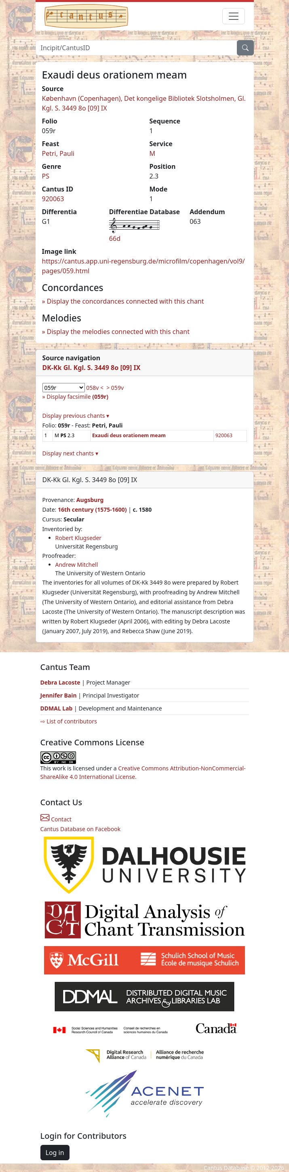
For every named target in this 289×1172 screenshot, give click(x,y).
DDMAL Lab (56, 708)
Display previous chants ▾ (76, 415)
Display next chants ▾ (70, 453)
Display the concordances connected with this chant (125, 301)
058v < (94, 387)
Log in (55, 1152)
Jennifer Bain (59, 695)
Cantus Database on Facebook (80, 829)
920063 (53, 198)
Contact (56, 819)
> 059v (115, 387)
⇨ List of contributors (68, 721)
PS (45, 176)
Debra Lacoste (60, 682)
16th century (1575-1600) (92, 509)
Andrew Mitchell (76, 564)
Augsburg (90, 500)
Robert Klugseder (78, 538)
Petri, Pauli (58, 153)
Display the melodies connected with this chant (118, 331)
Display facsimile (77, 396)
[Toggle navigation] (233, 16)
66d (114, 238)
